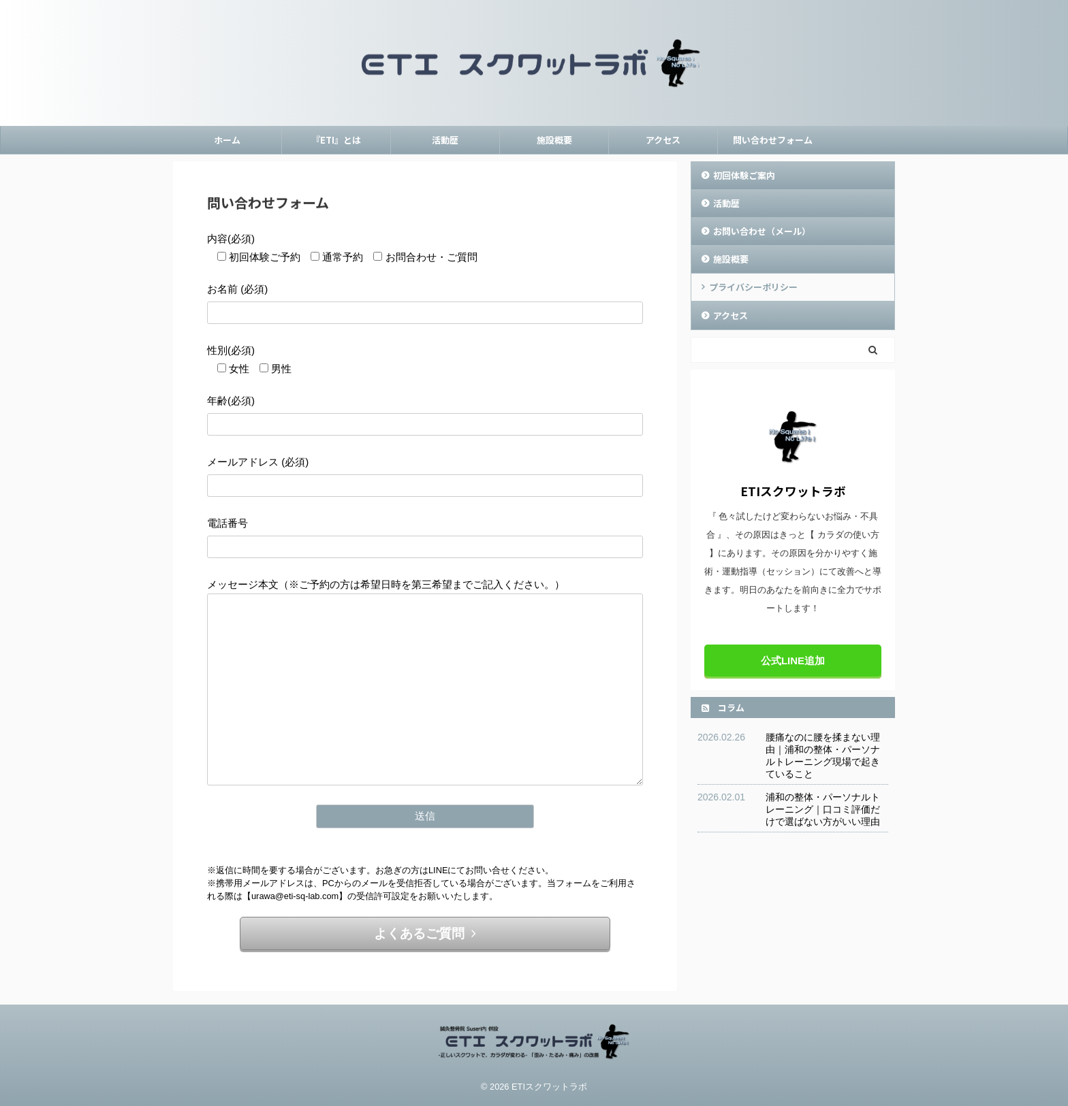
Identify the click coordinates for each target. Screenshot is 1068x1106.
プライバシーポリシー (753, 286)
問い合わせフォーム (773, 139)
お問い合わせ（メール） (762, 231)
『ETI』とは (336, 139)
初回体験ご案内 (744, 175)
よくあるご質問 (425, 933)
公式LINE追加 (793, 660)
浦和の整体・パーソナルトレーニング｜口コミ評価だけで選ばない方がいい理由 (823, 809)
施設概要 (554, 139)
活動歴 (445, 139)
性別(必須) (231, 350)
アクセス (663, 139)
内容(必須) (231, 238)
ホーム (227, 139)
